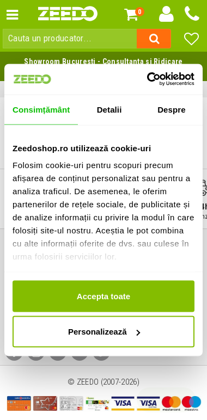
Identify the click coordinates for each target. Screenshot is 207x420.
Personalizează (104, 331)
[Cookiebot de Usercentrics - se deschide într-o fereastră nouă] (147, 79)
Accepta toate (103, 295)
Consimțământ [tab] (41, 109)
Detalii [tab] (109, 109)
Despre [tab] (171, 109)
